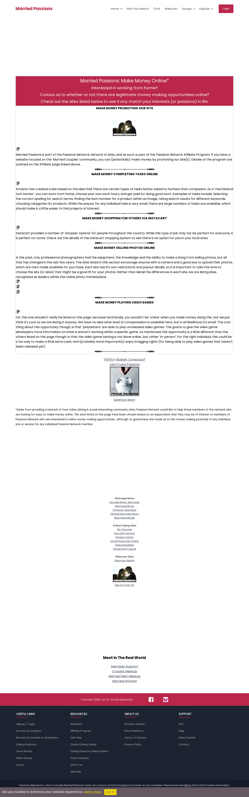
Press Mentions (134, 731)
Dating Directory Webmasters (89, 751)
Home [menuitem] (115, 9)
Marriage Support (124, 666)
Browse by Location (28, 731)
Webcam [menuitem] (171, 9)
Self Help (76, 737)
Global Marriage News (124, 514)
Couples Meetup (124, 671)
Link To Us (76, 765)
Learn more (93, 792)
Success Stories (134, 724)
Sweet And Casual (124, 549)
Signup (20, 724)
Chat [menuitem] (156, 9)
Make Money (24, 758)
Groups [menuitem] (187, 9)
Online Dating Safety (83, 744)
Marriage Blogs (124, 506)
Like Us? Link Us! (124, 583)
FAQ (181, 724)
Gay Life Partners (124, 533)
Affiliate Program (80, 731)
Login (31, 724)
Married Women (124, 681)
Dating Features (26, 744)
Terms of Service (135, 737)
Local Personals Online (124, 541)
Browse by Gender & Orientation (37, 737)
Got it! (110, 792)
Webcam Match (124, 560)
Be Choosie (124, 529)
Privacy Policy (132, 744)
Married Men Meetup (124, 676)
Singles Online (124, 537)
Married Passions (34, 8)
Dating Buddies (124, 545)
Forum (20, 765)
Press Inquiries (79, 758)
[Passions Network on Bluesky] (165, 699)
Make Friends (187, 737)
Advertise (76, 724)
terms (187, 785)
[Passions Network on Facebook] (151, 699)
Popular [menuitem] (204, 9)
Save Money (24, 751)
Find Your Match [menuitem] (138, 9)
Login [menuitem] (226, 8)
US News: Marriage (124, 510)
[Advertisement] (124, 49)
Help (181, 731)
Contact (184, 744)
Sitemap (75, 771)
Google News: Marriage (124, 502)
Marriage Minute (124, 518)
